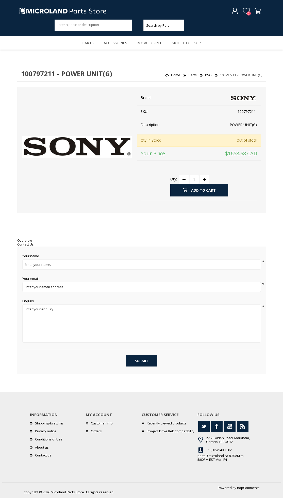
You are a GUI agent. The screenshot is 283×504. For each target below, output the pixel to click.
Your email (30, 285)
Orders (96, 437)
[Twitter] (204, 432)
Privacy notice (45, 437)
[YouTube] (230, 432)
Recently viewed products (166, 429)
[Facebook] (217, 432)
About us (42, 453)
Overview (24, 246)
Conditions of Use (48, 445)
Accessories (114, 47)
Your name (30, 262)
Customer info (102, 429)
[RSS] (242, 432)
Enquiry (28, 307)
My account (150, 47)
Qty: (173, 185)
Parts (84, 47)
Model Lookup (189, 47)
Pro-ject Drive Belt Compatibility (170, 437)
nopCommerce (248, 494)
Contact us (43, 461)
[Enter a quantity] (194, 185)
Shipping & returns (49, 429)
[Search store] (93, 26)
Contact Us (25, 250)
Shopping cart (254, 12)
